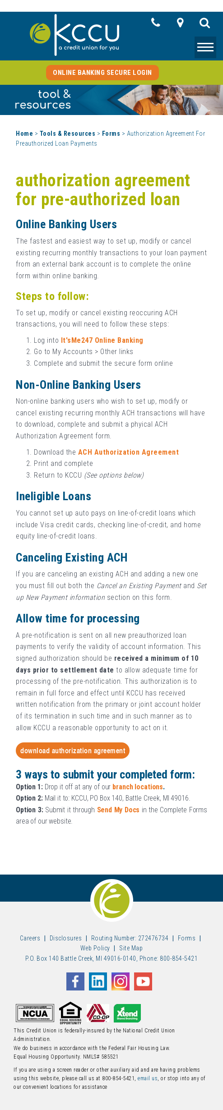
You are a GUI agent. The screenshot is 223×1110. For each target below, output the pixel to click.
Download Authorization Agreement (72, 750)
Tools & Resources (68, 133)
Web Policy (95, 948)
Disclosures (66, 938)
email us (148, 1078)
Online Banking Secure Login (102, 73)
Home (24, 133)
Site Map (131, 948)
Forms (111, 133)
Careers (30, 938)
